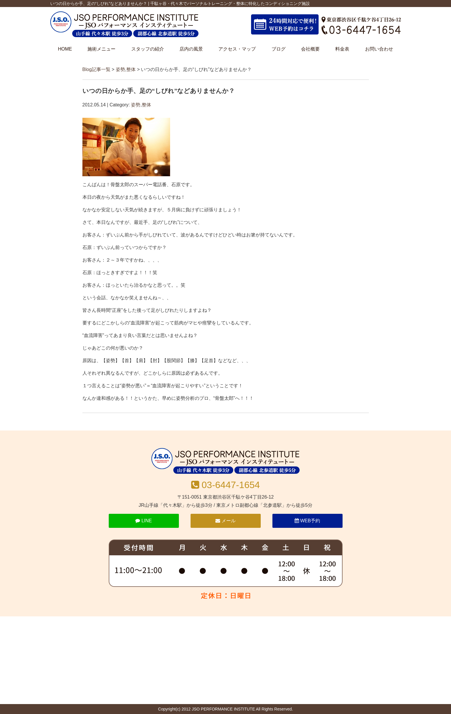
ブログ (279, 48)
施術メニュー (101, 48)
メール (225, 520)
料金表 (342, 48)
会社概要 (310, 48)
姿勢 (120, 69)
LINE (143, 520)
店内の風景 (191, 48)
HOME (65, 48)
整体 (131, 69)
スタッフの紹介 (147, 48)
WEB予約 (307, 520)
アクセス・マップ (237, 48)
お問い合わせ (379, 48)
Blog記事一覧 (96, 69)
